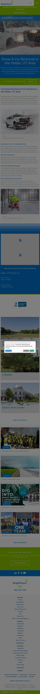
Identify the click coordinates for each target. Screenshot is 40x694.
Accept (32, 350)
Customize (8, 350)
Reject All (26, 350)
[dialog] (20, 347)
